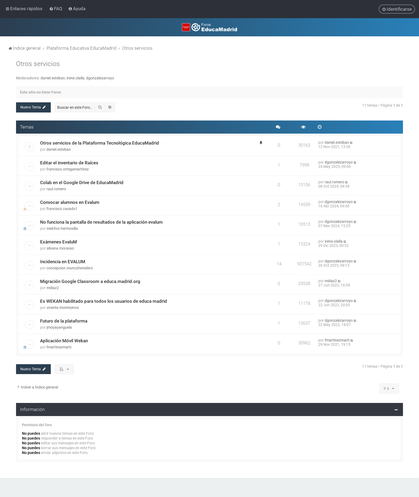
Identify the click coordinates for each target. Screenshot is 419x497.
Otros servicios (38, 63)
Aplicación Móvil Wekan (64, 340)
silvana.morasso (60, 248)
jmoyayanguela (59, 327)
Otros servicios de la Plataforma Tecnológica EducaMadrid (99, 142)
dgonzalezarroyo (100, 78)
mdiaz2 (52, 287)
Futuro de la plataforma (63, 320)
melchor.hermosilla (62, 228)
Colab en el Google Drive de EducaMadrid (81, 182)
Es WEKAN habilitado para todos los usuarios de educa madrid (103, 300)
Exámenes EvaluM (58, 241)
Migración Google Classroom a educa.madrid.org (90, 281)
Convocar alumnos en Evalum (69, 201)
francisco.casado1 (61, 208)
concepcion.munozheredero (69, 267)
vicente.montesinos (62, 307)
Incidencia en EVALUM (62, 261)
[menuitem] (56, 9)
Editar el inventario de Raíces (69, 162)
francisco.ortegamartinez (67, 168)
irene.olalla (75, 78)
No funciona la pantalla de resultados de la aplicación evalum (101, 221)
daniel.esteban (53, 78)
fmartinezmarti (58, 346)
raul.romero (56, 188)
